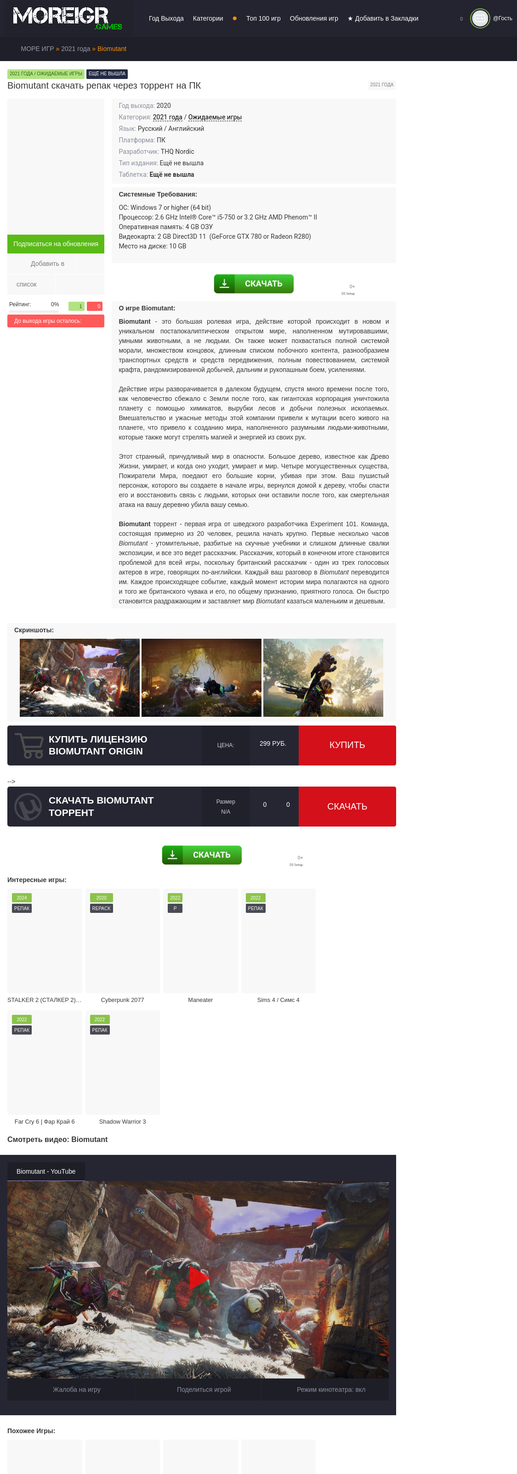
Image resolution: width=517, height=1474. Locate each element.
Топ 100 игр (263, 18)
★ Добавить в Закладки (383, 18)
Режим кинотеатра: (325, 1248)
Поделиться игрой (198, 1248)
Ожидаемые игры (215, 117)
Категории (208, 18)
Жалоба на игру (71, 1248)
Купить (348, 745)
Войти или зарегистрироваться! (281, 1448)
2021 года (167, 117)
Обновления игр (314, 18)
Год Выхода (166, 18)
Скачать (347, 807)
